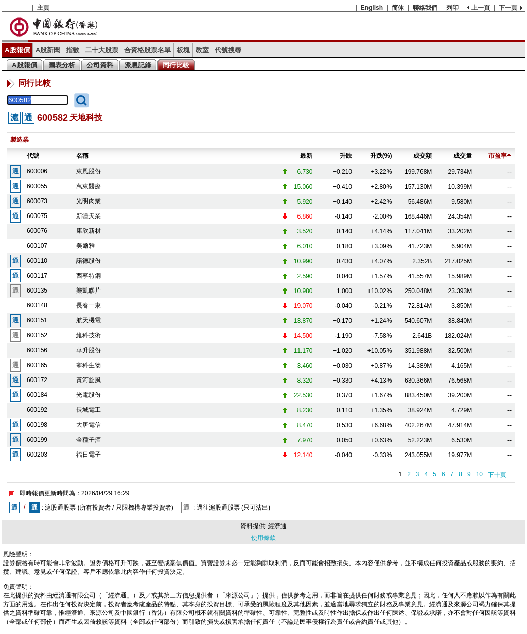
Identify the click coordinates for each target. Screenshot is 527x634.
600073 (37, 201)
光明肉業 (88, 201)
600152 (37, 335)
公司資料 (99, 65)
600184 (37, 394)
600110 (37, 260)
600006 (37, 171)
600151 (37, 320)
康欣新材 (88, 230)
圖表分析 (61, 65)
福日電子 (88, 454)
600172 (37, 380)
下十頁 (497, 474)
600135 (37, 290)
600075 (37, 216)
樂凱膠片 (88, 290)
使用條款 (263, 537)
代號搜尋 (228, 50)
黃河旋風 (88, 380)
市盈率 (500, 155)
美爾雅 (85, 245)
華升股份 (88, 350)
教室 (202, 50)
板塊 (183, 50)
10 (479, 474)
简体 (398, 7)
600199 (37, 439)
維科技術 (88, 335)
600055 (37, 186)
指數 (72, 50)
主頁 (43, 7)
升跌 (346, 155)
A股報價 (17, 50)
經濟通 (277, 526)
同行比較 (176, 65)
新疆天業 (88, 216)
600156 (37, 350)
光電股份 (88, 394)
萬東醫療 (88, 186)
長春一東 (88, 305)
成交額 (422, 155)
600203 (37, 454)
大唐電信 (88, 424)
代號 (33, 155)
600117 (37, 275)
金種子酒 (88, 439)
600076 (37, 230)
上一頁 (480, 7)
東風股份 (88, 171)
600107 (37, 245)
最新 (306, 155)
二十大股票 (101, 50)
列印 (452, 7)
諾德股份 (88, 260)
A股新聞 (48, 50)
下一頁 (508, 7)
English (372, 7)
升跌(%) (381, 155)
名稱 (82, 155)
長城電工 (88, 409)
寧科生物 (88, 365)
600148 (37, 305)
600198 (37, 424)
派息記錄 (138, 65)
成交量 (462, 155)
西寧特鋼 (88, 275)
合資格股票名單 (147, 50)
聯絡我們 (425, 7)
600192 (37, 409)
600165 (37, 365)
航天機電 (88, 320)
